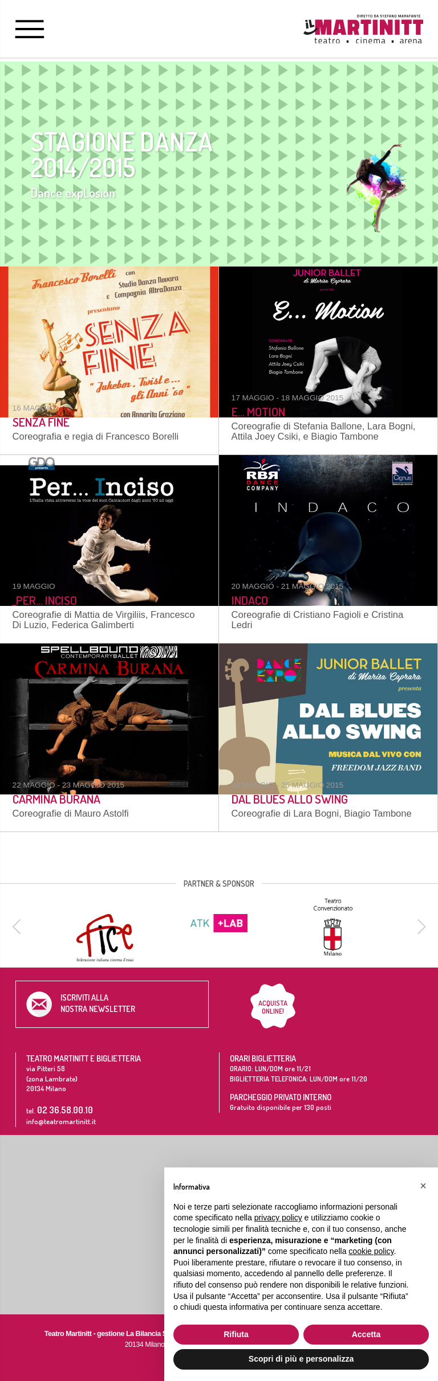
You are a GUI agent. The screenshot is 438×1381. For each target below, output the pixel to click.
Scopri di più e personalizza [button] (301, 1358)
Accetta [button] (366, 1334)
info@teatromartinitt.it (61, 1121)
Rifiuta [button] (236, 1334)
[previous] (18, 926)
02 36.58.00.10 (65, 1110)
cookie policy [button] (371, 1251)
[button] (423, 1186)
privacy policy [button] (278, 1217)
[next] (419, 926)
